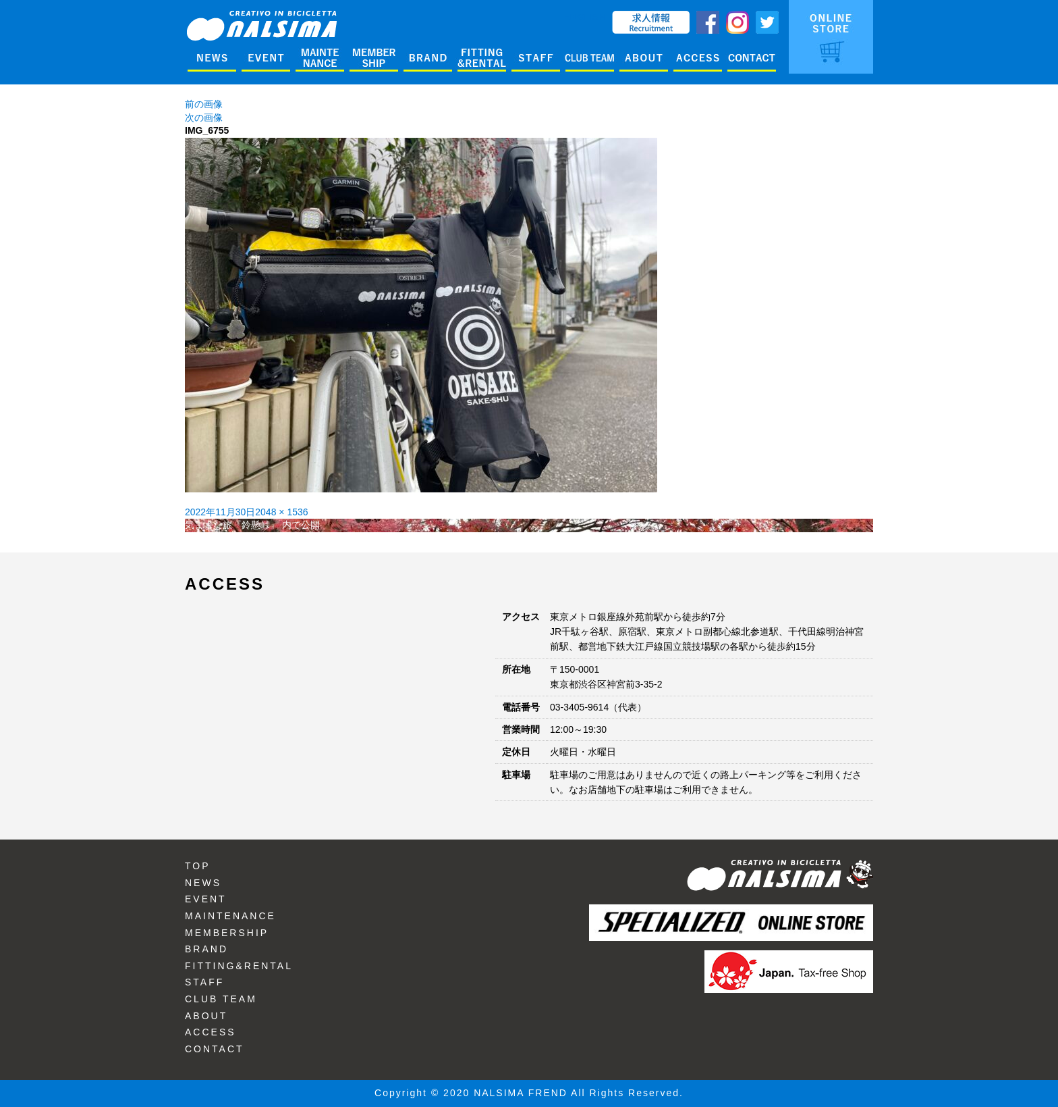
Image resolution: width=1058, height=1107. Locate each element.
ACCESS (210, 1032)
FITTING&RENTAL (239, 965)
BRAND (206, 949)
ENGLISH (584, 16)
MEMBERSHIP (227, 932)
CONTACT (214, 1049)
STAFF (204, 982)
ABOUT (206, 1015)
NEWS (203, 882)
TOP (198, 865)
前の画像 (204, 104)
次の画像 (204, 117)
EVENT (206, 899)
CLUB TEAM (221, 999)
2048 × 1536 (281, 512)
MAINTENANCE (230, 915)
